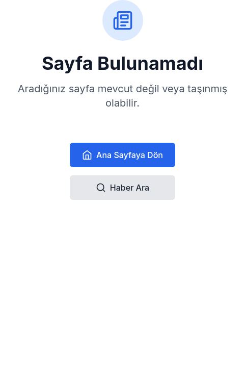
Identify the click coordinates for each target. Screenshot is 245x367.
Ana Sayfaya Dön (122, 155)
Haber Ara (122, 187)
